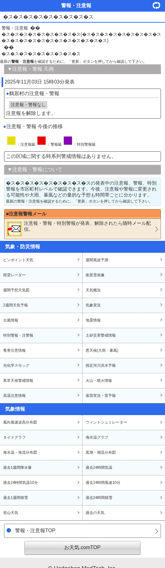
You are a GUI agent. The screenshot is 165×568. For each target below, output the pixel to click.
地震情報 (93, 320)
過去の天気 (95, 513)
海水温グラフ (97, 437)
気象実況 (93, 305)
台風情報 (10, 320)
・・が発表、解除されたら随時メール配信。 (79, 228)
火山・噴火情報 (99, 380)
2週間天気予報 (15, 305)
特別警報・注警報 (18, 335)
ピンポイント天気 (18, 260)
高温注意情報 (14, 395)
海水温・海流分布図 (20, 452)
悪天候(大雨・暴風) (102, 350)
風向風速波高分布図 (20, 422)
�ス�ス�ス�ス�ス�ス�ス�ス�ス (41, 53)
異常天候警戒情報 (18, 380)
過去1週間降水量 (17, 467)
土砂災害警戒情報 (101, 335)
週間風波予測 (97, 260)
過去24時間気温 (99, 467)
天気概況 (93, 290)
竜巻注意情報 (14, 350)
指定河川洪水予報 (101, 365)
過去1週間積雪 (15, 497)
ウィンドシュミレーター (106, 422)
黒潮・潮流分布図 (101, 452)
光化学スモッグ (16, 365)
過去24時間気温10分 (20, 482)
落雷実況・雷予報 (101, 395)
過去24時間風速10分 (103, 482)
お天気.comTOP (82, 547)
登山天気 (10, 513)
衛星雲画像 (95, 275)
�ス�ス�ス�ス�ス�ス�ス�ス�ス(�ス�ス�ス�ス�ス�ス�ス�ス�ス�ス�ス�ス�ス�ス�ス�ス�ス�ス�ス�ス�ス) (81, 37)
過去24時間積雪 (99, 497)
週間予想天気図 (16, 290)
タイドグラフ (14, 437)
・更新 (158, 5)
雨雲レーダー (14, 275)
